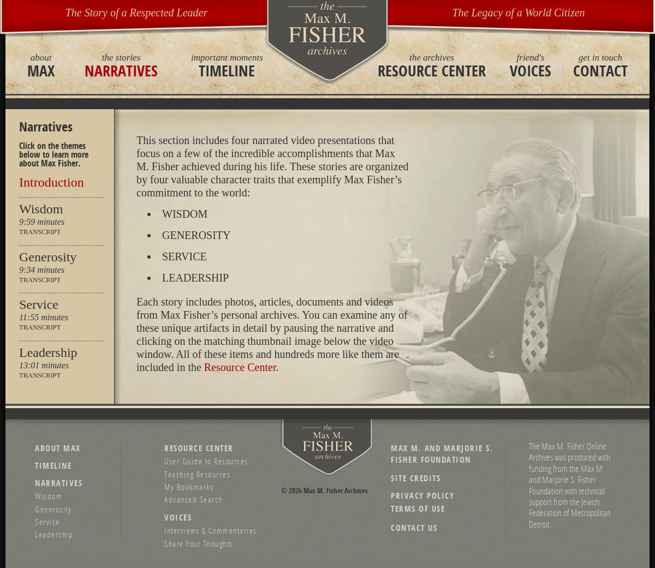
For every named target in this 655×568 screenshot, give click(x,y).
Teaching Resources (197, 474)
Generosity (47, 257)
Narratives (121, 65)
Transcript (40, 232)
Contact (600, 65)
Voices (530, 65)
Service (38, 304)
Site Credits (415, 478)
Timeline (227, 65)
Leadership (48, 352)
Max (41, 65)
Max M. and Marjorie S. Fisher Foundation (442, 454)
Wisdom (41, 209)
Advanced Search (193, 499)
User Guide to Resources (206, 461)
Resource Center (432, 65)
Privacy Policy (422, 495)
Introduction (51, 182)
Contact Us (414, 528)
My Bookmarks (188, 486)
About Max (58, 448)
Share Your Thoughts (198, 543)
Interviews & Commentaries (210, 530)
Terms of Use (418, 509)
